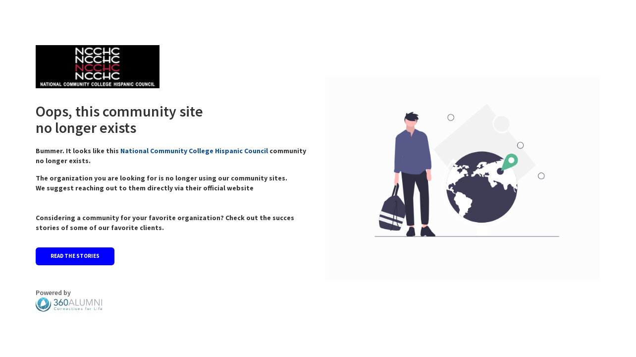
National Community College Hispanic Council (194, 150)
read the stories (75, 255)
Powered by (69, 300)
